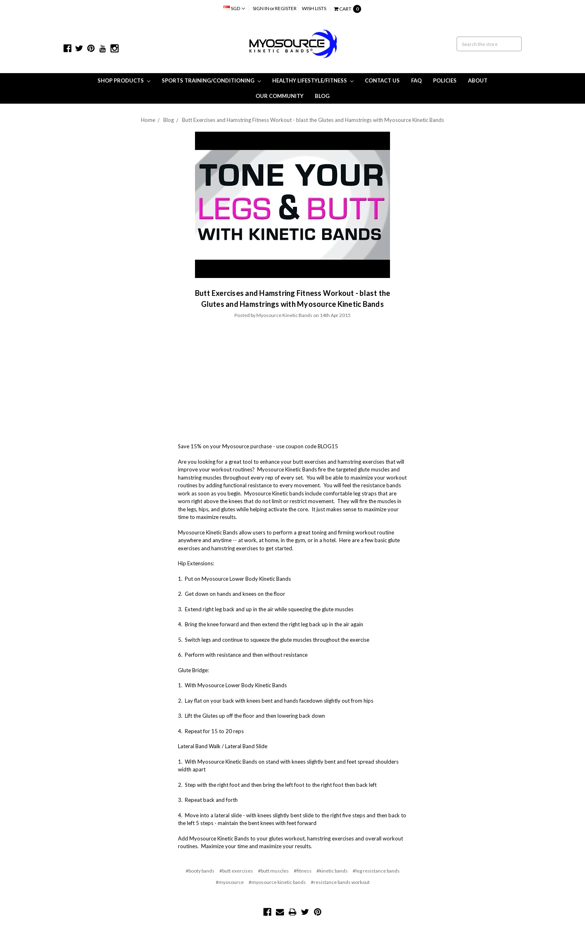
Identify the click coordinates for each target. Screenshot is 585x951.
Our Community (279, 96)
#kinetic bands (332, 871)
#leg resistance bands (376, 871)
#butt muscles (273, 871)
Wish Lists (314, 8)
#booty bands (200, 871)
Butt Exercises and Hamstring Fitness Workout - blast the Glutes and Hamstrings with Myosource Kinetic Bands (313, 120)
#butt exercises (236, 871)
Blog (322, 96)
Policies (445, 80)
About (478, 80)
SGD (234, 8)
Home (148, 120)
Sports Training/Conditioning (211, 80)
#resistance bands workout (340, 882)
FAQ (416, 80)
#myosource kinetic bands (277, 882)
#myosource (230, 882)
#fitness (303, 871)
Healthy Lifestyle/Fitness (312, 80)
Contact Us (382, 80)
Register (286, 8)
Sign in (261, 8)
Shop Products (124, 80)
